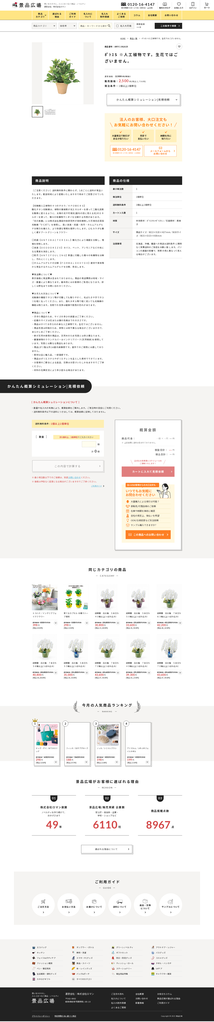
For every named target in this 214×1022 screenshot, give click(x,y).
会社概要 (139, 993)
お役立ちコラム (164, 993)
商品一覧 (133, 38)
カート (207, 7)
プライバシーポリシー (41, 1016)
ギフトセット (120, 952)
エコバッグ (39, 947)
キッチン (38, 952)
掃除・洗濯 (79, 952)
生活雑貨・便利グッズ (44, 973)
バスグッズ (158, 952)
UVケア (156, 968)
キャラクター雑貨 (161, 973)
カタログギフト (41, 979)
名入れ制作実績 (118, 1002)
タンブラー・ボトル (83, 947)
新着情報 (139, 1002)
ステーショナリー (122, 968)
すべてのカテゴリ (82, 979)
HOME (122, 38)
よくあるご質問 (118, 1007)
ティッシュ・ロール (123, 963)
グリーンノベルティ (122, 947)
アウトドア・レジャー (163, 947)
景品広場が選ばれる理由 (168, 998)
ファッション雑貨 (42, 963)
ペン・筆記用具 (41, 968)
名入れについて (118, 998)
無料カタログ (164, 7)
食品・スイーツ (81, 963)
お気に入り (178, 7)
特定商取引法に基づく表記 (65, 1016)
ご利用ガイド (96, 486)
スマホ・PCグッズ (82, 958)
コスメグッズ (159, 958)
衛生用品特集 (120, 973)
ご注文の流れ (117, 993)
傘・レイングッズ (82, 968)
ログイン (193, 7)
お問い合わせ (74, 477)
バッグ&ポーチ (81, 973)
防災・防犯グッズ (122, 958)
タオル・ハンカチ (161, 963)
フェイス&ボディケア (44, 958)
